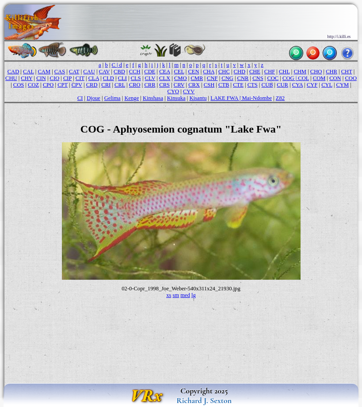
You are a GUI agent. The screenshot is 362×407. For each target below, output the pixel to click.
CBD (119, 71)
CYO (173, 91)
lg (193, 295)
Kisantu (197, 98)
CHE (254, 71)
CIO (55, 78)
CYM (342, 85)
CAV (104, 71)
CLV (150, 78)
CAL (28, 71)
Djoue (93, 98)
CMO (180, 78)
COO (351, 78)
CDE (149, 71)
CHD (240, 71)
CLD (108, 78)
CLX (164, 78)
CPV (77, 85)
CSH (209, 85)
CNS (257, 78)
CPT (62, 85)
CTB (223, 85)
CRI (106, 85)
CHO (316, 71)
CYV (189, 91)
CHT (346, 71)
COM (319, 78)
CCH (135, 71)
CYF (312, 85)
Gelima (112, 98)
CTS (253, 85)
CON (335, 78)
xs (168, 295)
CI (80, 98)
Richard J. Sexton (204, 400)
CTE (238, 85)
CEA (164, 71)
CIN (41, 78)
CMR (197, 78)
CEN (193, 71)
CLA (93, 78)
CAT (74, 71)
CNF (212, 78)
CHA (208, 71)
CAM (44, 71)
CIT (80, 78)
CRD (92, 85)
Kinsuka (176, 98)
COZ (33, 85)
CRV (179, 85)
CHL (284, 71)
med (185, 295)
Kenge (131, 98)
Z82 (280, 98)
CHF (269, 71)
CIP (67, 78)
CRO (135, 85)
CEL (179, 71)
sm (175, 295)
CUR (282, 85)
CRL (119, 85)
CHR (331, 71)
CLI (122, 78)
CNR (243, 78)
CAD (13, 71)
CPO (48, 85)
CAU (89, 71)
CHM (299, 71)
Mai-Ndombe (257, 98)
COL (303, 78)
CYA (297, 85)
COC (272, 78)
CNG (227, 78)
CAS (59, 71)
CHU (11, 78)
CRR (149, 85)
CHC (224, 71)
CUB (267, 85)
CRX (194, 85)
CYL (326, 85)
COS (18, 85)
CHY (26, 78)
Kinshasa (153, 98)
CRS (164, 85)
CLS (136, 78)
